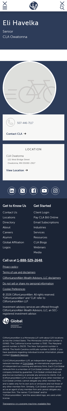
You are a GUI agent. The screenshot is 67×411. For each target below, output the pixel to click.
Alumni (7, 237)
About (6, 227)
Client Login (41, 212)
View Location (15, 170)
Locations (9, 217)
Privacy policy (10, 267)
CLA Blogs (40, 242)
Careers (8, 232)
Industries (40, 227)
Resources (40, 237)
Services (39, 232)
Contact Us (10, 212)
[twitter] (23, 191)
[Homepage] (33, 5)
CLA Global (28, 364)
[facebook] (33, 191)
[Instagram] (55, 191)
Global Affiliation (13, 242)
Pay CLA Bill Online (46, 217)
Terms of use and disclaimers (19, 272)
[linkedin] (12, 191)
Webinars (40, 247)
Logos (7, 247)
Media (37, 252)
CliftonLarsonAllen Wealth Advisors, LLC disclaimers (32, 278)
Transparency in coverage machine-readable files (27, 404)
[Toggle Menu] (5, 5)
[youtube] (44, 191)
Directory (9, 222)
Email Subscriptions (46, 222)
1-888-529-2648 (29, 260)
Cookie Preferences (14, 289)
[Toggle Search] (62, 5)
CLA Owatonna (15, 37)
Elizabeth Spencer (19, 355)
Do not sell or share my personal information (28, 283)
